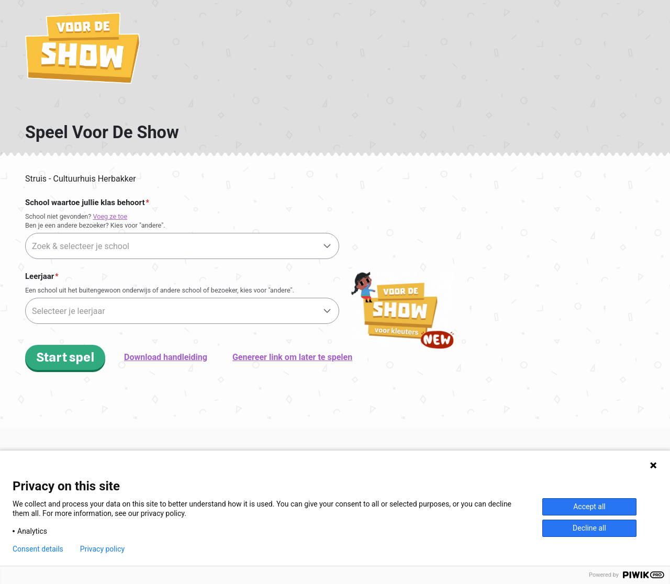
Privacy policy (102, 549)
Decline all (589, 528)
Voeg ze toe (110, 216)
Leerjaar (39, 276)
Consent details (38, 549)
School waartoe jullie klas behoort (84, 202)
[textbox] (182, 246)
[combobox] (182, 246)
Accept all (589, 506)
